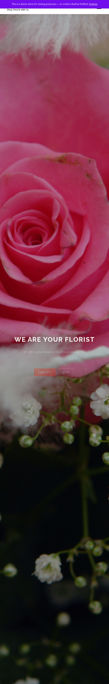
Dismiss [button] (93, 4)
